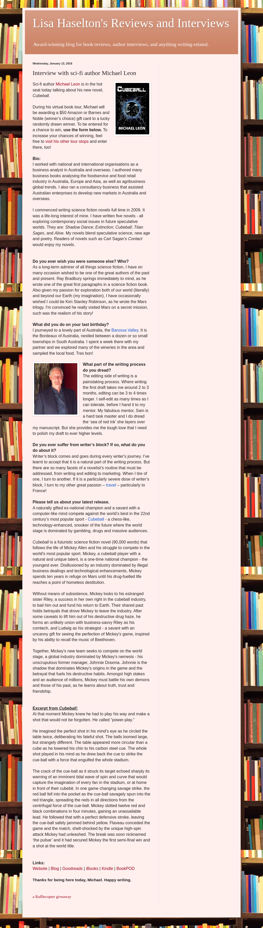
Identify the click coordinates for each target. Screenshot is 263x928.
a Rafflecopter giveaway (52, 896)
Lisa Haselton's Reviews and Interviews (131, 23)
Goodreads (72, 868)
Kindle (107, 868)
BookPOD (125, 868)
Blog (55, 868)
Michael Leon (68, 84)
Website (40, 868)
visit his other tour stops (67, 141)
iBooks (92, 868)
